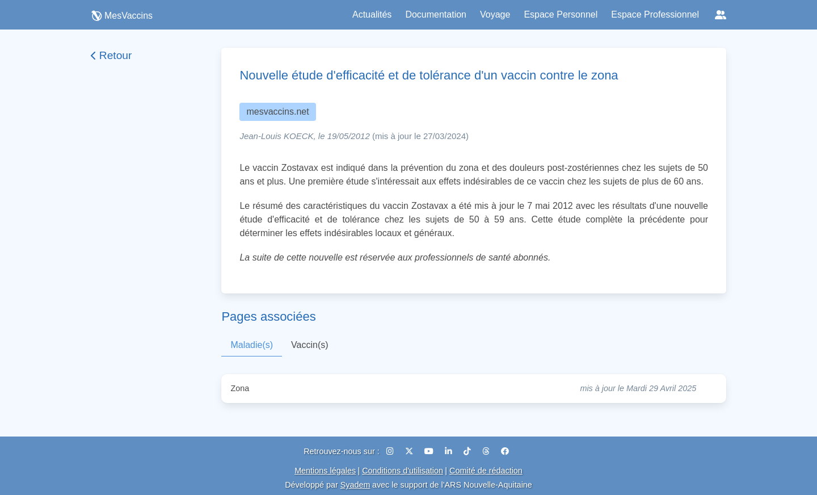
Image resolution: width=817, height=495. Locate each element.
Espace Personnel (560, 14)
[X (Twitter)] (410, 451)
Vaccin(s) (310, 345)
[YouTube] (430, 451)
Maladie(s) (251, 345)
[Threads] (487, 451)
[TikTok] (468, 451)
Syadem (355, 484)
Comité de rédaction (486, 470)
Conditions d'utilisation (402, 470)
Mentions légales (325, 470)
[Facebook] (504, 451)
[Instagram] (391, 451)
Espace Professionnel (655, 14)
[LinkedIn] (449, 451)
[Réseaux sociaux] (720, 15)
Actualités (371, 14)
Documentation (435, 14)
